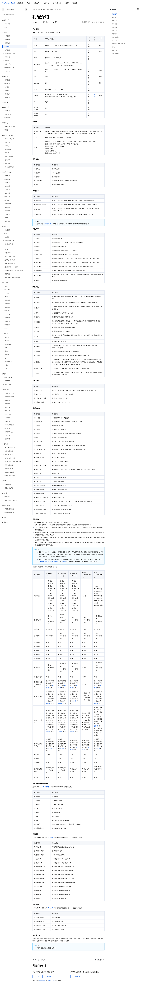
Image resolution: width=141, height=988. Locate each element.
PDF (35, 22)
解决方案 (37, 3)
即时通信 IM (41, 9)
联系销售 (42, 980)
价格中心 (47, 3)
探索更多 (75, 3)
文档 (34, 9)
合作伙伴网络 (58, 3)
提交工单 (51, 980)
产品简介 (50, 9)
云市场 (67, 3)
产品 (29, 3)
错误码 (4, 517)
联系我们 (5, 522)
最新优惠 (21, 3)
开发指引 (5, 102)
